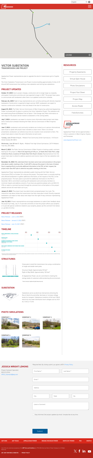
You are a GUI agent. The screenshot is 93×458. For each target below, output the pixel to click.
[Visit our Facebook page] (79, 451)
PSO (80, 441)
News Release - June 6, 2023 (10, 217)
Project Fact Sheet (77, 92)
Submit (40, 431)
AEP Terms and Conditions (28, 448)
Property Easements (77, 72)
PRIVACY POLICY (26, 453)
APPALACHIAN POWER (30, 441)
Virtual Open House (77, 79)
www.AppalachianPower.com (72, 140)
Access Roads (77, 106)
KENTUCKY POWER (68, 441)
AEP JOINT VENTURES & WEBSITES (9, 453)
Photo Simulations (77, 85)
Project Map (77, 99)
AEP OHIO (4, 441)
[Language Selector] (79, 2)
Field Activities (77, 113)
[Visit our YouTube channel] (89, 451)
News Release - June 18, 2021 (10, 224)
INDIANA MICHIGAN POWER (50, 441)
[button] (33, 12)
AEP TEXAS (15, 441)
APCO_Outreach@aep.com (9, 374)
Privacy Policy (69, 365)
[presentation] (46, 422)
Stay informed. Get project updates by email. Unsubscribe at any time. (56, 415)
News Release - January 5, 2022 (11, 220)
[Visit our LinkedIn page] (84, 451)
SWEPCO (89, 441)
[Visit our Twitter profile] (75, 451)
